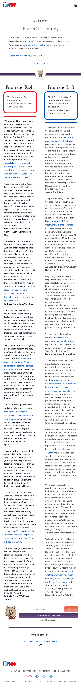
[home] (9, 5)
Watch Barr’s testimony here (22, 55)
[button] (76, 6)
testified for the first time (34, 44)
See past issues (40, 63)
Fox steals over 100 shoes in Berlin (40, 641)
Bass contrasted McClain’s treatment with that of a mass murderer (59, 225)
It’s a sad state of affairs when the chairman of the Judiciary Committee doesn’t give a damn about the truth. (20, 293)
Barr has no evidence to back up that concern (60, 449)
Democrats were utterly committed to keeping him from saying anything (19, 415)
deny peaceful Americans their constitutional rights (59, 341)
